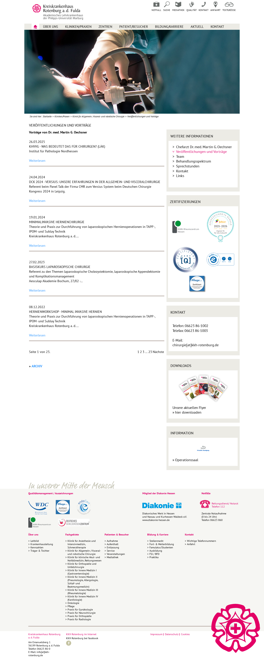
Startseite (47, 116)
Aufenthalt (112, 544)
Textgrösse (229, 6)
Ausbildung (155, 550)
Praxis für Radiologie (79, 619)
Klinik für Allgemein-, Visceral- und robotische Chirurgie (98, 116)
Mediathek (178, 6)
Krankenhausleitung (42, 544)
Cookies (185, 634)
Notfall (156, 6)
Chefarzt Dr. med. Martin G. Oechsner (204, 147)
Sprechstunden (187, 166)
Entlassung (113, 547)
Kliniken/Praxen (78, 27)
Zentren (105, 27)
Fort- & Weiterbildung (161, 544)
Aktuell (197, 27)
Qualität (191, 6)
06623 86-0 (43, 648)
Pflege (71, 606)
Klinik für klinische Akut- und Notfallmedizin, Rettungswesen (84, 559)
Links (180, 175)
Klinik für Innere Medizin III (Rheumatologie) (83, 591)
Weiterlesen (37, 161)
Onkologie (73, 603)
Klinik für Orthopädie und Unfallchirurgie (82, 565)
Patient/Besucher (133, 27)
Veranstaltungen (116, 554)
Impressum (156, 634)
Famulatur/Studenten (161, 547)
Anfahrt (215, 6)
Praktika (154, 557)
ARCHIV (37, 366)
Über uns (50, 27)
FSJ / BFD (154, 554)
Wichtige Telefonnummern (201, 541)
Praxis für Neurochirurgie (82, 612)
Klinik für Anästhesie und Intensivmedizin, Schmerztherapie (82, 544)
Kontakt (217, 27)
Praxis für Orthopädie (80, 616)
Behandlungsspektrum (193, 161)
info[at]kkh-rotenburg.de (39, 653)
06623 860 (216, 520)
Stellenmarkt (156, 541)
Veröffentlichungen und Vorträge (143, 116)
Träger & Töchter (40, 550)
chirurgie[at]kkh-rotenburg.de (195, 345)
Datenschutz (171, 634)
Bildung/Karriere (169, 27)
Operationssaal (186, 460)
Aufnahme (112, 541)
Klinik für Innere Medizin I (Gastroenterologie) (82, 572)
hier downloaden (188, 412)
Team (180, 156)
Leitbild (35, 541)
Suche (166, 6)
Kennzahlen (37, 547)
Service (111, 550)
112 (222, 506)
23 (150, 352)
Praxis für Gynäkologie (80, 609)
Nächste (158, 352)
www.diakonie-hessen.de (156, 520)
